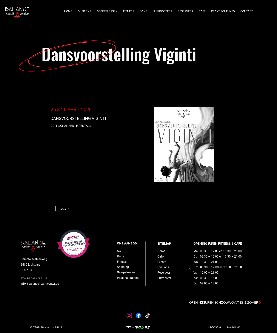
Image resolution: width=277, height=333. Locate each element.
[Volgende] (262, 268)
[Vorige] (190, 268)
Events (161, 262)
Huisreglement (232, 327)
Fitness (122, 262)
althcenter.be (50, 283)
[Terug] (64, 208)
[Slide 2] (224, 293)
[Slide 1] (228, 293)
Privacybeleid (214, 327)
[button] (107, 11)
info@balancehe (31, 283)
